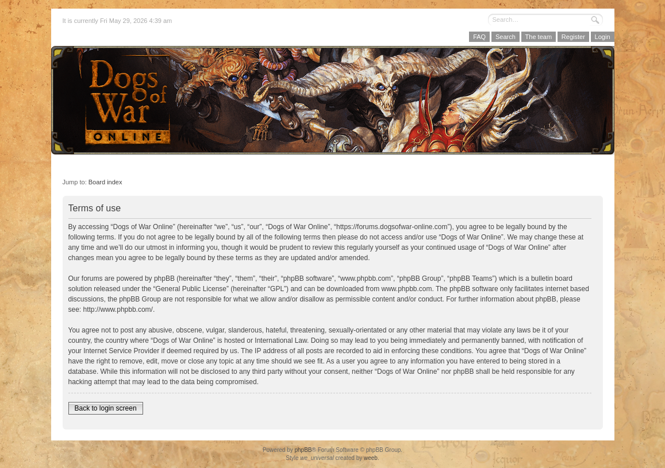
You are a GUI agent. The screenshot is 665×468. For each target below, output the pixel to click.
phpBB (303, 450)
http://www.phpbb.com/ (118, 309)
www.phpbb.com (407, 289)
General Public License (191, 289)
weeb (371, 458)
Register (573, 36)
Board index (105, 182)
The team (538, 36)
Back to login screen (106, 408)
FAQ (479, 36)
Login (602, 36)
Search (505, 36)
